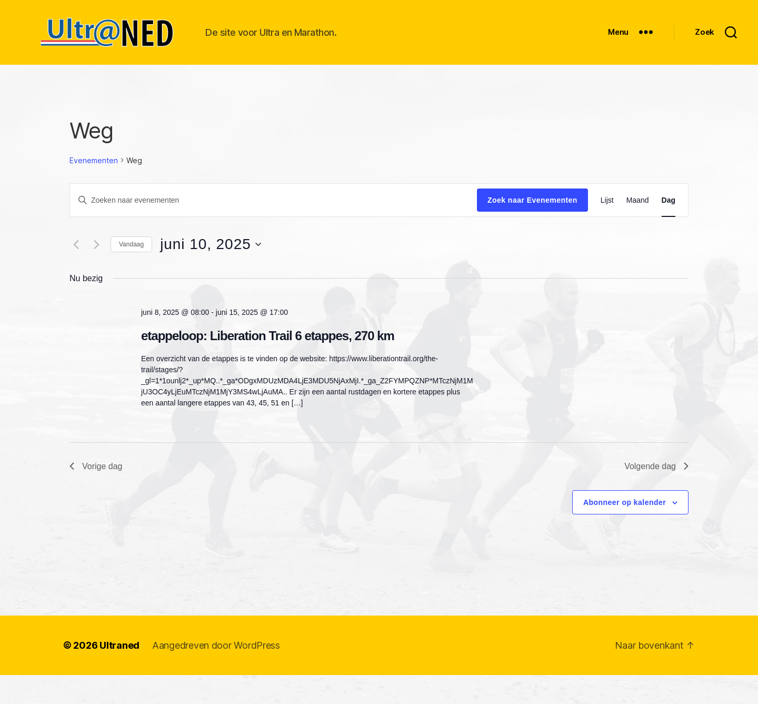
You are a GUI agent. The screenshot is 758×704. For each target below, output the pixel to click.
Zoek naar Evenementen (532, 228)
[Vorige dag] (75, 272)
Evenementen (93, 188)
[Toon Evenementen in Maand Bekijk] (637, 228)
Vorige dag (96, 494)
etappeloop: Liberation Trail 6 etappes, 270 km (267, 364)
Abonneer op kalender (624, 531)
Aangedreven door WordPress (216, 674)
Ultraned (119, 674)
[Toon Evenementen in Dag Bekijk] (668, 228)
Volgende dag (656, 494)
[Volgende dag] (96, 272)
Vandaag (131, 272)
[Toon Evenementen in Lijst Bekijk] (607, 228)
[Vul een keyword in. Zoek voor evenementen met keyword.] (273, 228)
